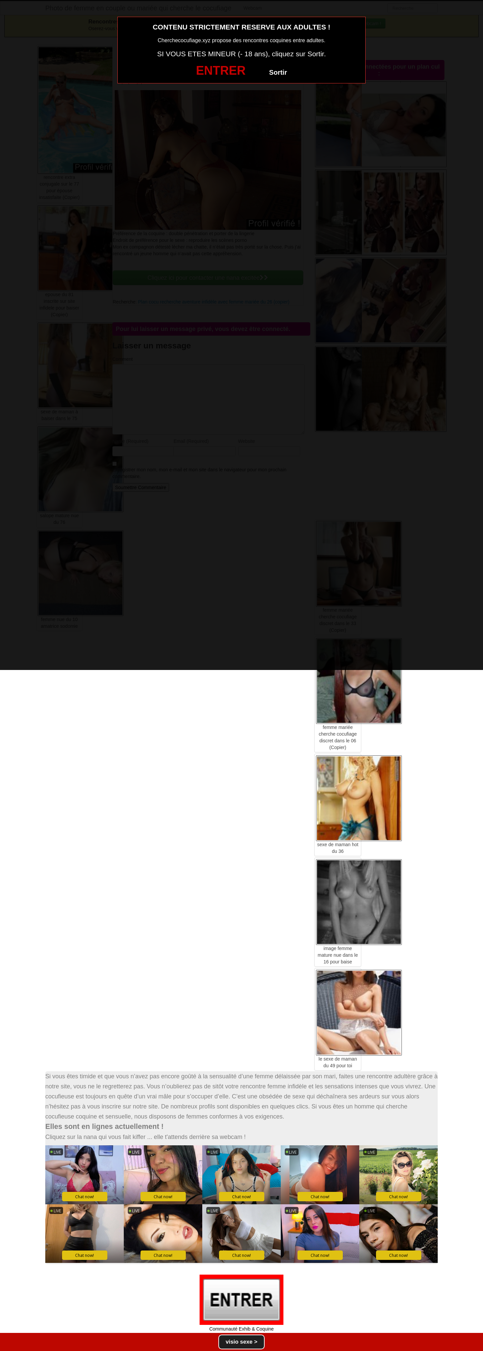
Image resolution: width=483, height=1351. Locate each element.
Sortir (278, 72)
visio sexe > (242, 1342)
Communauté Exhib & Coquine (241, 1329)
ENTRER (221, 70)
